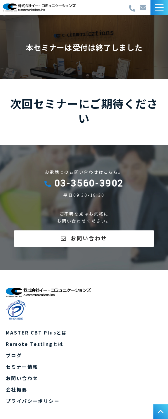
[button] (159, 7)
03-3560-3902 (132, 7)
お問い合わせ (143, 7)
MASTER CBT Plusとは (36, 332)
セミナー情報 (22, 366)
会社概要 (16, 389)
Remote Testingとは (34, 343)
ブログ (14, 355)
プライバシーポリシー (33, 400)
